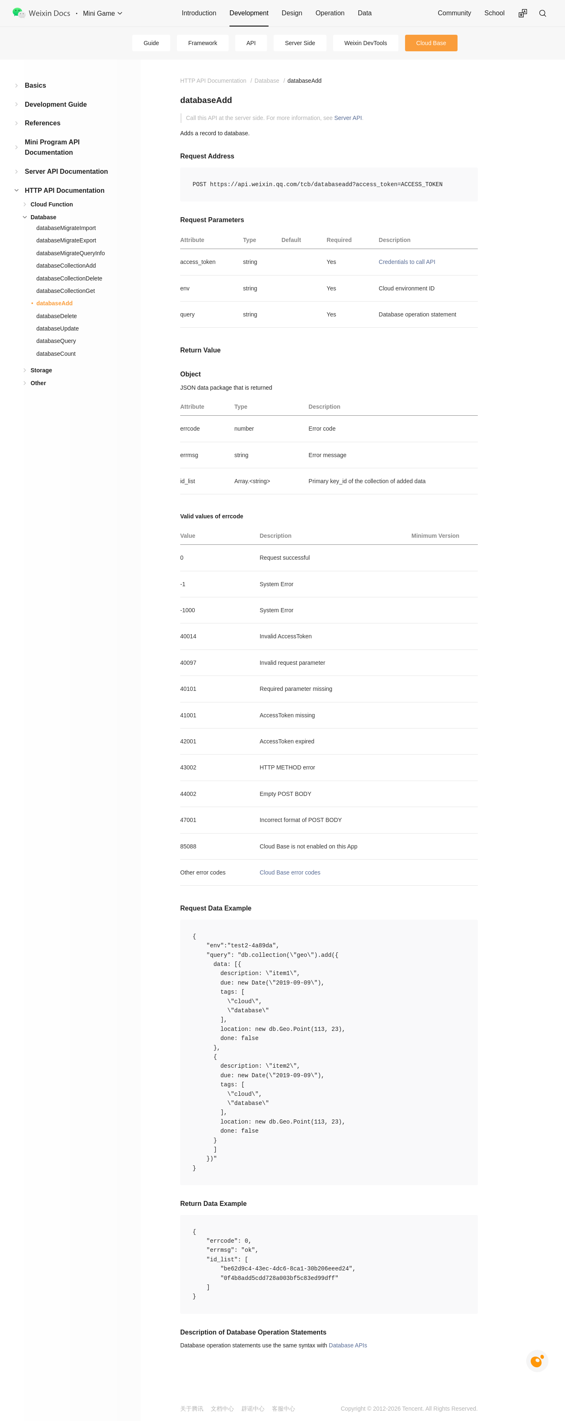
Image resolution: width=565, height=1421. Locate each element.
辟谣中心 (253, 1408)
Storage (41, 370)
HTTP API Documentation (65, 190)
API (251, 43)
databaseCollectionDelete (69, 278)
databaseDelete (56, 316)
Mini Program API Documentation (52, 147)
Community (454, 13)
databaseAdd (54, 303)
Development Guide (56, 104)
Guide (151, 43)
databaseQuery (56, 341)
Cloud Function (52, 204)
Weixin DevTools (365, 43)
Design (292, 13)
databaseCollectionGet (65, 291)
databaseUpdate (57, 328)
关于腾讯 (191, 1408)
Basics (35, 85)
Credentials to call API (407, 262)
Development (248, 13)
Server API (348, 118)
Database (43, 217)
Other (38, 383)
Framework (202, 43)
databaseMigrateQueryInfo (70, 253)
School (494, 13)
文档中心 (222, 1408)
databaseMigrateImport (66, 228)
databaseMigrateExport (66, 240)
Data (365, 13)
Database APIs (348, 1345)
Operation (329, 13)
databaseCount (56, 353)
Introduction (199, 13)
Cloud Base (431, 43)
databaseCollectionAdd (66, 265)
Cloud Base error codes (290, 872)
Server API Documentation (66, 171)
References (42, 123)
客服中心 (283, 1408)
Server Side (300, 43)
